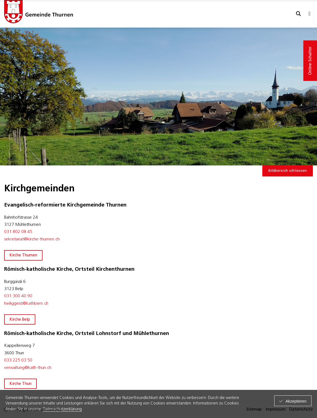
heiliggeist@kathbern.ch (26, 303)
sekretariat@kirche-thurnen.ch (32, 239)
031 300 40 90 (18, 296)
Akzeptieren (296, 401)
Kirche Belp (19, 320)
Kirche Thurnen (23, 255)
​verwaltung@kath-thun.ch (27, 368)
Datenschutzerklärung (62, 409)
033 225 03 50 (18, 360)
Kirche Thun (20, 384)
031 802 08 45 (18, 232)
